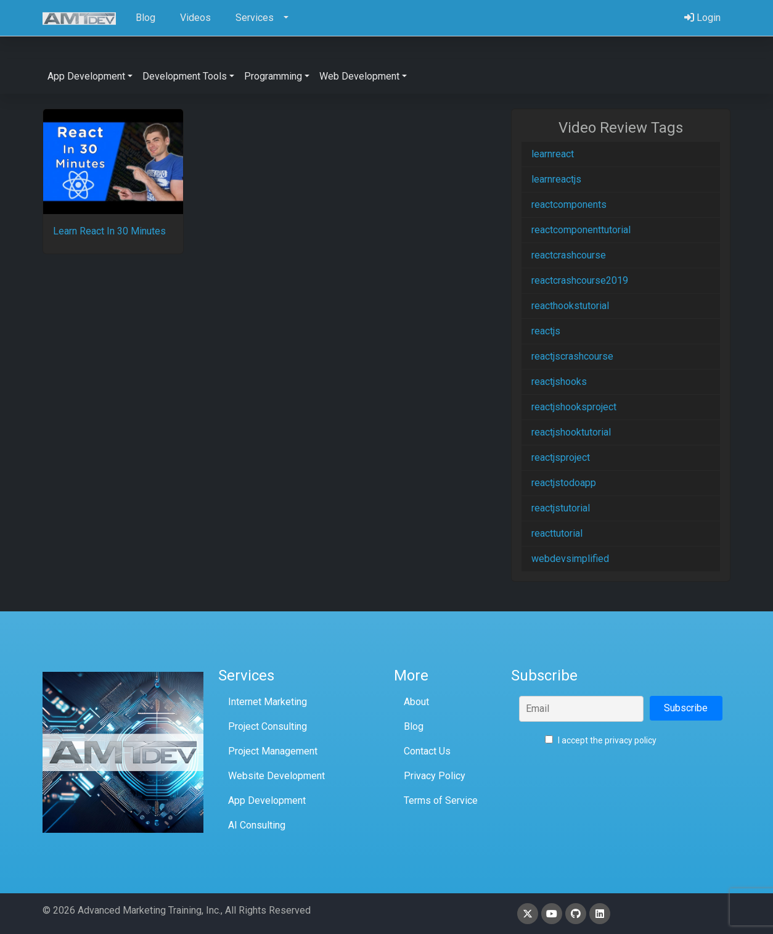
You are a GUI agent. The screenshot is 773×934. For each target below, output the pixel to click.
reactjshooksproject (573, 407)
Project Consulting (267, 726)
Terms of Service (441, 800)
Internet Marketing (267, 702)
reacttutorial (557, 533)
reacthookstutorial (570, 306)
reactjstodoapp (563, 483)
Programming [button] (273, 76)
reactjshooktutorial (571, 432)
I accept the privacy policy (600, 740)
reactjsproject (560, 457)
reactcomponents (569, 204)
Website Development (276, 776)
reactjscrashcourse (572, 356)
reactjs (545, 331)
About (416, 702)
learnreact (552, 154)
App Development (267, 800)
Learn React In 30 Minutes (109, 231)
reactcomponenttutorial (581, 230)
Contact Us (427, 751)
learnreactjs (556, 179)
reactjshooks (559, 381)
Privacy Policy (434, 776)
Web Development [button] (359, 76)
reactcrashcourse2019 (579, 280)
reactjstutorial (560, 508)
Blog (413, 726)
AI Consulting (256, 825)
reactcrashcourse (568, 255)
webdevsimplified (570, 558)
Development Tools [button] (184, 76)
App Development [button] (86, 76)
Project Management (272, 751)
